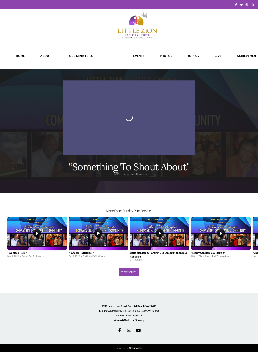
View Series (129, 272)
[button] (247, 240)
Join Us (193, 55)
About (47, 55)
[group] (37, 238)
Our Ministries (81, 55)
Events (138, 55)
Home (20, 55)
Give (218, 55)
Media (113, 55)
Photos (166, 55)
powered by (129, 348)
